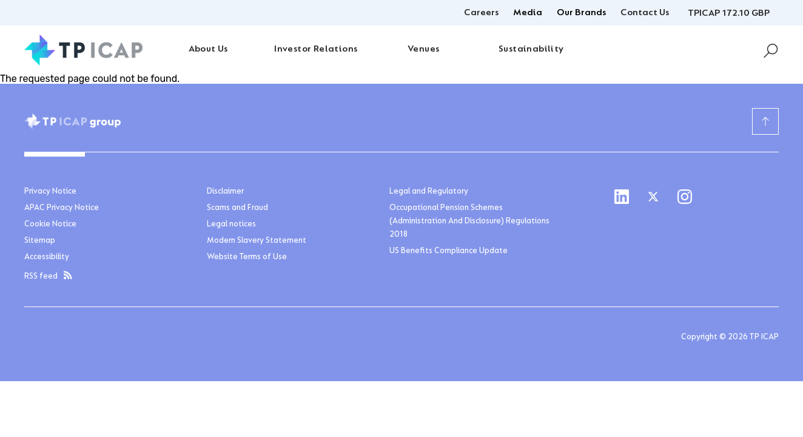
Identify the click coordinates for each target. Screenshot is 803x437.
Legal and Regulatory (428, 192)
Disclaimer (225, 192)
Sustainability (531, 49)
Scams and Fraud (237, 208)
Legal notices (231, 224)
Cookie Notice (50, 224)
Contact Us (644, 13)
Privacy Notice (50, 192)
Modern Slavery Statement (256, 241)
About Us (208, 49)
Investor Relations (315, 49)
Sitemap (39, 241)
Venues (423, 49)
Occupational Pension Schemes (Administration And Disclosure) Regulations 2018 (469, 221)
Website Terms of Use (247, 257)
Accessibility (46, 257)
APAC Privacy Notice (61, 208)
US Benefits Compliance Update (448, 251)
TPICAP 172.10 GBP (729, 13)
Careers (481, 13)
